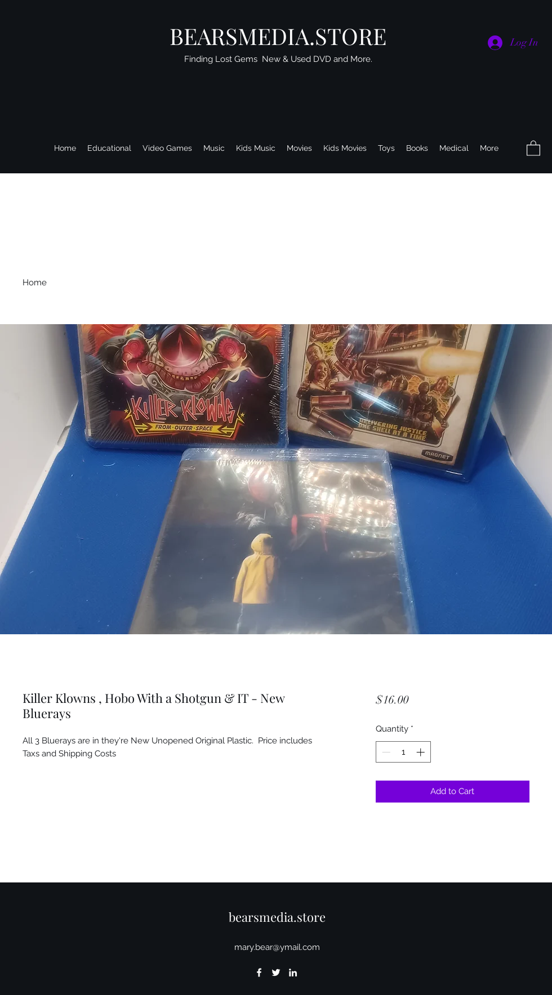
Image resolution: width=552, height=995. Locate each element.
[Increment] (421, 752)
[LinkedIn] (293, 972)
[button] (533, 148)
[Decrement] (385, 752)
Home (35, 282)
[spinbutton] (403, 752)
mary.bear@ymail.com (277, 947)
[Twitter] (276, 972)
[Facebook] (259, 972)
